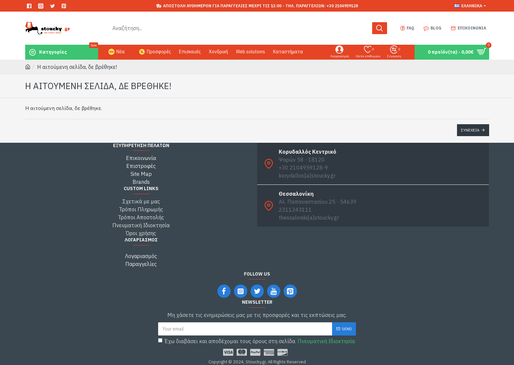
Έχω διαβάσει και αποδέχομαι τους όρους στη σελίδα (257, 341)
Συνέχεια (470, 130)
